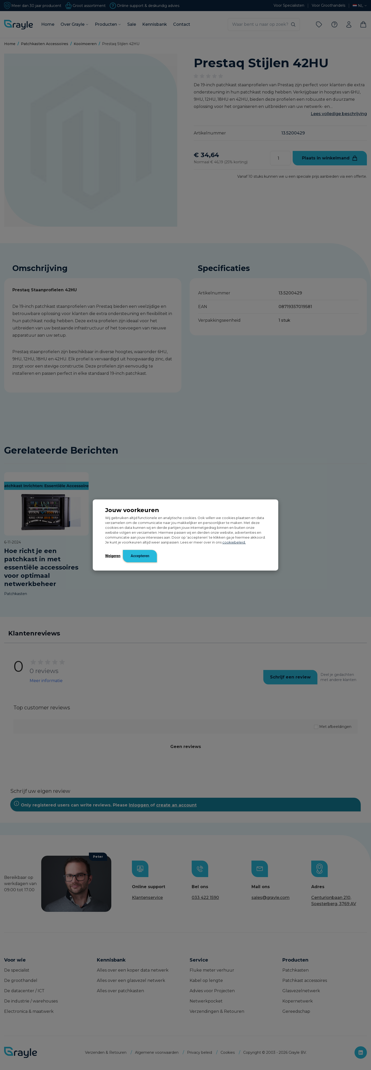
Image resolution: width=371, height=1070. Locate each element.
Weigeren (112, 556)
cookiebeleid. (234, 542)
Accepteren (140, 556)
